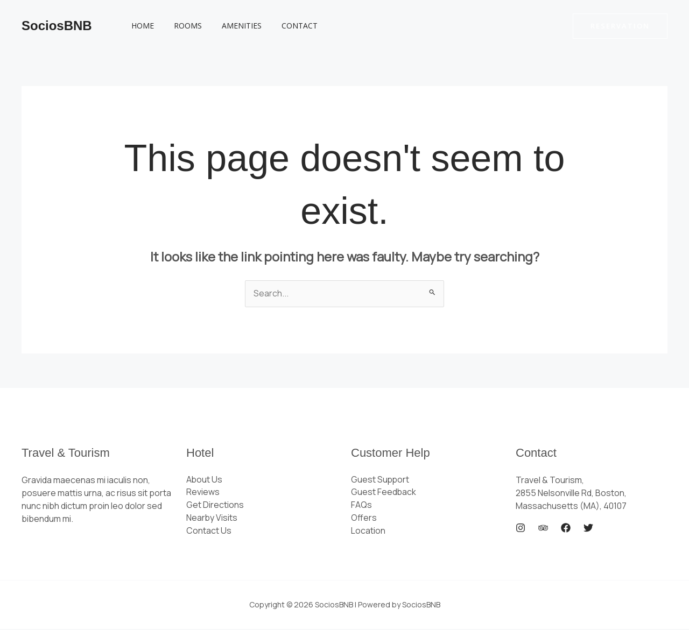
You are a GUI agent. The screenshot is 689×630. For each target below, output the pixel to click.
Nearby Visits (212, 519)
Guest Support (380, 480)
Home (140, 25)
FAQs (361, 506)
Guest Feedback (384, 493)
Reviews (203, 493)
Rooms (181, 25)
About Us (204, 480)
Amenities (230, 25)
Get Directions (215, 506)
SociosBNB (57, 25)
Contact (283, 25)
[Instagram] (520, 528)
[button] (620, 26)
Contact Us (208, 531)
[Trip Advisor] (543, 528)
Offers (364, 519)
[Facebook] (566, 528)
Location (368, 531)
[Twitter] (588, 528)
